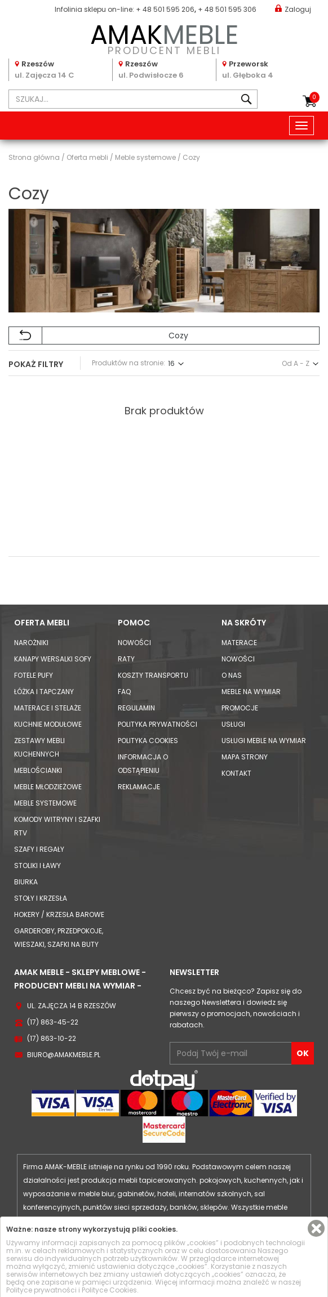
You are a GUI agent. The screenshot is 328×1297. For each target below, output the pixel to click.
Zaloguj (293, 8)
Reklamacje (139, 786)
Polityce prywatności (41, 1290)
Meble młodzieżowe (48, 786)
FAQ (124, 691)
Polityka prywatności (157, 724)
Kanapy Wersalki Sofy (52, 659)
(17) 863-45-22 (52, 1022)
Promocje (239, 708)
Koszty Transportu (153, 675)
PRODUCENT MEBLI (164, 37)
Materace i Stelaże (47, 708)
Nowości (134, 642)
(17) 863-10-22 (51, 1038)
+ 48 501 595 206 (165, 9)
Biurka (26, 882)
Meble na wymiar (251, 691)
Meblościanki (38, 770)
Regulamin (136, 708)
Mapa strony (244, 757)
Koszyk (314, 97)
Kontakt (236, 773)
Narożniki (31, 642)
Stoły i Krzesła (40, 898)
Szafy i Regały (39, 849)
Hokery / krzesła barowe (59, 914)
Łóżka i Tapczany (44, 691)
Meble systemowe (45, 803)
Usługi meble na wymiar (263, 740)
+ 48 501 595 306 (227, 9)
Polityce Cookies (109, 1290)
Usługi (233, 724)
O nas (231, 675)
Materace (239, 642)
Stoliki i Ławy (37, 865)
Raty (126, 659)
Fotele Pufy (33, 675)
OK (302, 1053)
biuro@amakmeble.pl (63, 1054)
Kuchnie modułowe (48, 724)
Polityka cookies (148, 740)
